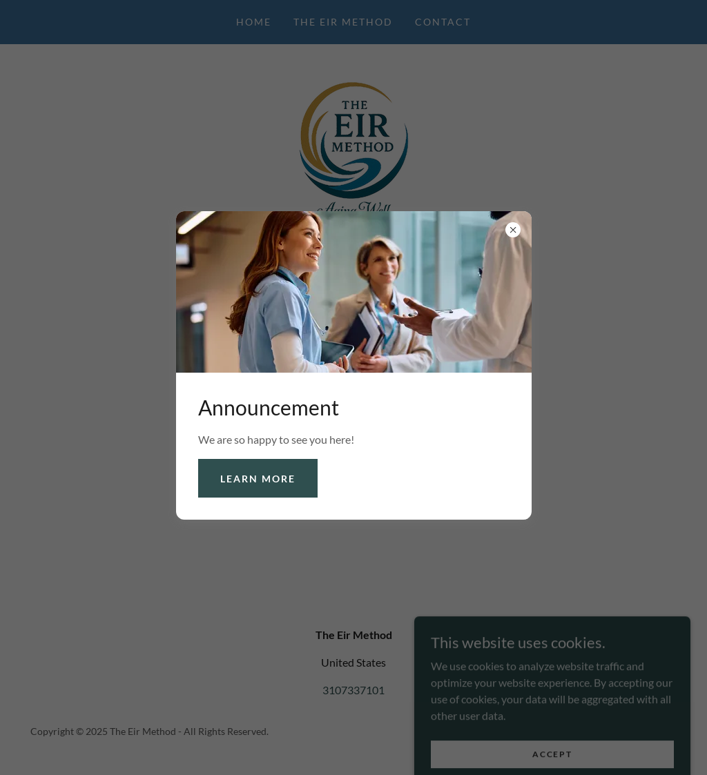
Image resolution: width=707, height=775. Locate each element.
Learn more (258, 478)
